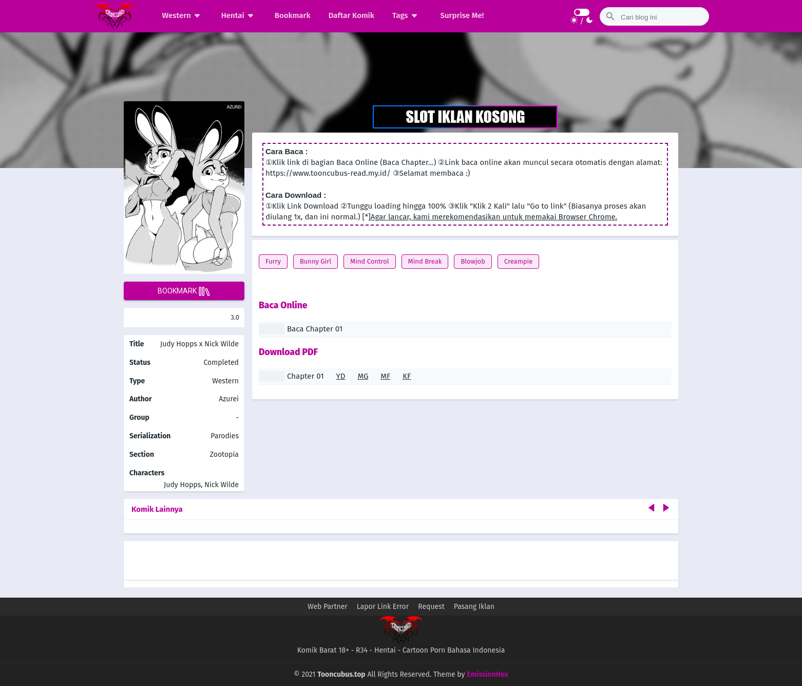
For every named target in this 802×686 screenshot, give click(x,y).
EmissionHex (487, 674)
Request (431, 606)
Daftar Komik (351, 15)
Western (182, 15)
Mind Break (425, 261)
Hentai (239, 15)
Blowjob (473, 261)
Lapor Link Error (383, 606)
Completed (221, 362)
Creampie (518, 261)
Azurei (229, 399)
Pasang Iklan (474, 606)
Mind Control (369, 261)
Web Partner (328, 606)
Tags (406, 15)
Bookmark (293, 15)
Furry (273, 261)
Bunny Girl (315, 261)
